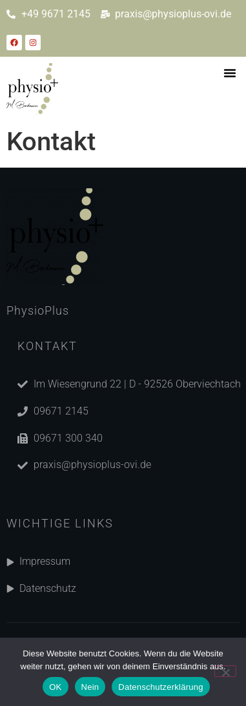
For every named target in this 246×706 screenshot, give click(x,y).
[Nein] (225, 671)
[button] (230, 73)
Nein (90, 687)
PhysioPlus (37, 310)
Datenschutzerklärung (160, 687)
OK (55, 687)
